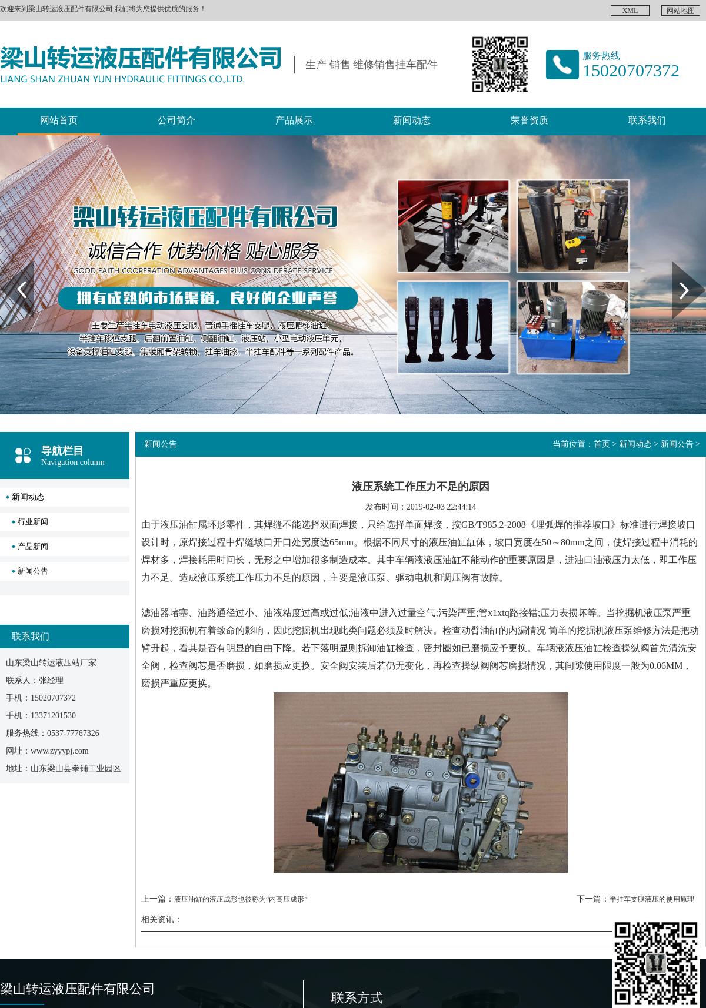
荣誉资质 (529, 120)
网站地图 (681, 10)
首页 (602, 444)
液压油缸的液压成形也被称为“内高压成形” (241, 899)
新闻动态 (412, 120)
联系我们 (647, 120)
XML (630, 10)
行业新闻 (33, 521)
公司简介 (176, 120)
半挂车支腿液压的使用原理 (652, 899)
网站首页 (59, 120)
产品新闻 (33, 546)
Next (678, 265)
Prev (6, 265)
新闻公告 (33, 571)
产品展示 (294, 120)
